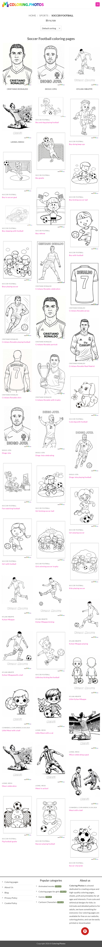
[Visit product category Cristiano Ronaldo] (17, 68)
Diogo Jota (6, 453)
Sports (43, 15)
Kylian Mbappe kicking (44, 622)
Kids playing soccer (77, 588)
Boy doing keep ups (77, 144)
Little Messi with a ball (11, 730)
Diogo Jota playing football (80, 477)
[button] (97, 4)
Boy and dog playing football (47, 122)
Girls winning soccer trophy (46, 566)
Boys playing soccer (10, 286)
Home (32, 15)
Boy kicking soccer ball (78, 200)
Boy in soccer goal (9, 197)
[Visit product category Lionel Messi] (17, 121)
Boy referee (40, 233)
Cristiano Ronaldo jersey (79, 311)
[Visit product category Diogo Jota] (50, 68)
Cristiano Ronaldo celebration (47, 289)
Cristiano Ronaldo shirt (11, 397)
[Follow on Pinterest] (85, 931)
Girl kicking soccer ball (44, 511)
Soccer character (76, 866)
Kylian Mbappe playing (78, 644)
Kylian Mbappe (8, 619)
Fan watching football (11, 508)
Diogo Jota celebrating (44, 455)
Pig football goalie (9, 841)
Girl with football (9, 564)
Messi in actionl (41, 788)
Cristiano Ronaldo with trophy (48, 400)
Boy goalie (39, 178)
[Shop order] (51, 28)
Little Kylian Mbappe (77, 699)
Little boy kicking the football (47, 677)
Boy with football (76, 255)
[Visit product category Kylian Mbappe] (84, 68)
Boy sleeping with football (12, 231)
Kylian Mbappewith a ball (12, 675)
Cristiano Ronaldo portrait (46, 344)
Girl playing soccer (76, 533)
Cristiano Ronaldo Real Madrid (82, 366)
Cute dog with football (78, 422)
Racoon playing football (45, 844)
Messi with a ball (76, 810)
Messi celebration (9, 786)
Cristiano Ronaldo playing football (16, 342)
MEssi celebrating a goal (79, 754)
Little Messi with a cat (44, 733)
